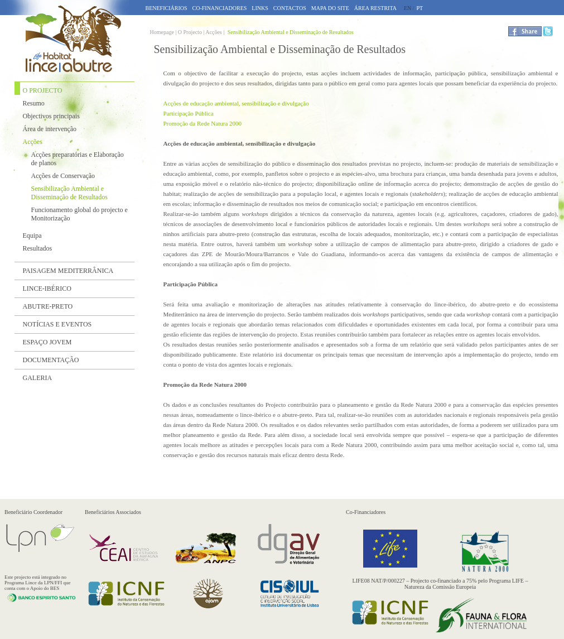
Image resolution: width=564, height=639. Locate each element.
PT (420, 8)
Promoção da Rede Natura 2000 (202, 123)
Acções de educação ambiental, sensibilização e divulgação (236, 103)
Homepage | (164, 32)
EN (407, 8)
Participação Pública (188, 113)
